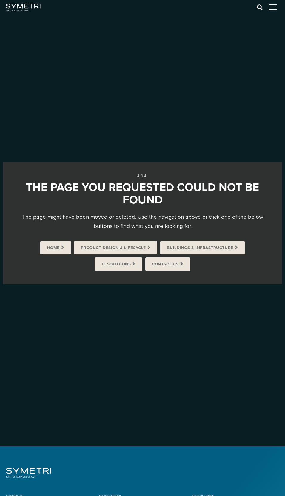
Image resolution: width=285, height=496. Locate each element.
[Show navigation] (273, 7)
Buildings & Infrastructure (200, 247)
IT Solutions (116, 264)
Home (53, 247)
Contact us (165, 264)
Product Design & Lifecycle (113, 247)
